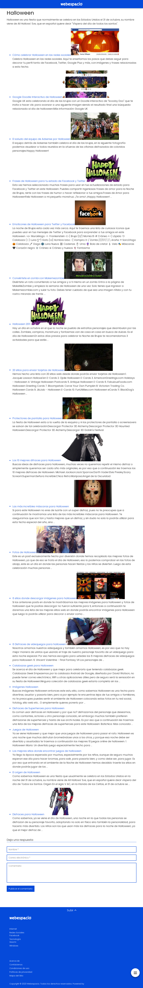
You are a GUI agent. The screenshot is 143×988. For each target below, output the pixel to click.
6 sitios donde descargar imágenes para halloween (44, 598)
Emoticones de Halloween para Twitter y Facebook (43, 224)
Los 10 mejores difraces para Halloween (36, 460)
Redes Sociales (16, 932)
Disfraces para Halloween (28, 814)
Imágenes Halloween (25, 687)
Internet (13, 929)
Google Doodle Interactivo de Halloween (37, 97)
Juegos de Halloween (25, 729)
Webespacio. (33, 983)
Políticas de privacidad (20, 972)
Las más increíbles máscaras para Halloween (40, 506)
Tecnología (15, 939)
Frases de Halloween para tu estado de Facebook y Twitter (48, 181)
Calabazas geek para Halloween (32, 665)
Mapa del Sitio (16, 975)
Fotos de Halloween (24, 552)
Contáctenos (15, 964)
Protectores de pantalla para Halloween (37, 418)
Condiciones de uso (19, 968)
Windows (13, 945)
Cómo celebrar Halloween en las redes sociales (41, 55)
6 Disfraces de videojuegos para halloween (39, 644)
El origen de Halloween (26, 772)
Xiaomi (12, 942)
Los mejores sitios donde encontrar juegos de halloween (46, 751)
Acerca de (14, 961)
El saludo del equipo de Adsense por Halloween (41, 139)
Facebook (14, 935)
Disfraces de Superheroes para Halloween (38, 708)
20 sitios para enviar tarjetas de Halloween (38, 370)
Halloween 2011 (21, 324)
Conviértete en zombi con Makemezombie (38, 278)
